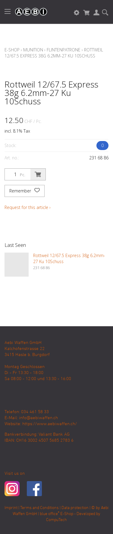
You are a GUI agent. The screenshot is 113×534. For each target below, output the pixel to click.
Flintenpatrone (63, 50)
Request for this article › (28, 207)
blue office (49, 514)
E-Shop (12, 50)
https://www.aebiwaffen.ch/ (49, 424)
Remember (24, 191)
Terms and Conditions (39, 508)
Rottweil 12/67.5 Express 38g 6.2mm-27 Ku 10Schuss (54, 53)
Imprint (11, 508)
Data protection (75, 508)
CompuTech (56, 520)
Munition (33, 50)
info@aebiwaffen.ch (38, 418)
